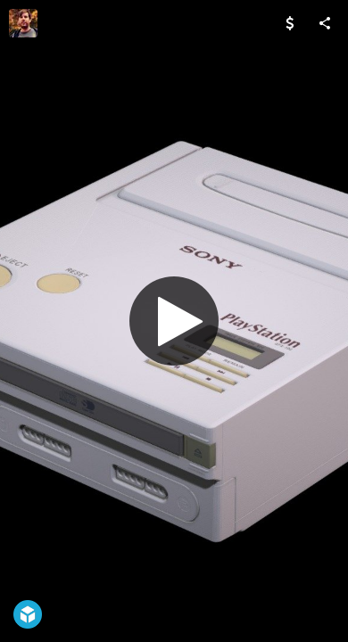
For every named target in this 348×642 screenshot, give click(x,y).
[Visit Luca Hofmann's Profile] (23, 23)
